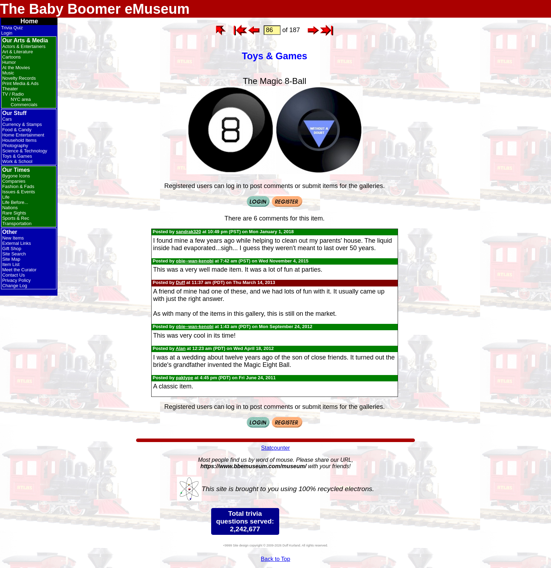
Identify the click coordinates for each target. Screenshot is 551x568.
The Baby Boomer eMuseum (95, 9)
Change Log (14, 285)
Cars (7, 119)
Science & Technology (24, 150)
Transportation (16, 223)
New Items (13, 238)
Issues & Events (18, 191)
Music (8, 72)
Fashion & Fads (18, 186)
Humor (9, 62)
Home (29, 21)
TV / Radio (13, 94)
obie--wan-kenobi (195, 261)
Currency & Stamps (22, 124)
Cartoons (11, 57)
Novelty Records (19, 78)
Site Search (14, 253)
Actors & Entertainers (23, 46)
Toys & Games (17, 156)
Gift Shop (11, 248)
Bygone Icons (16, 176)
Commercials (24, 104)
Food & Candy (16, 129)
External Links (16, 243)
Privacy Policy (16, 280)
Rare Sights (14, 213)
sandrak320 (188, 231)
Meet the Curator (19, 269)
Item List (10, 264)
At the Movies (16, 67)
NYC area (21, 99)
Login (6, 33)
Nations (10, 207)
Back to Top (275, 559)
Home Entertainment (23, 135)
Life (6, 197)
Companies (13, 181)
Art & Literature (17, 51)
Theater (10, 88)
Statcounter (275, 448)
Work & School (17, 161)
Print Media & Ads (20, 83)
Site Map (11, 259)
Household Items (19, 140)
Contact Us (13, 275)
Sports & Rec (15, 218)
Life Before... (15, 202)
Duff (180, 282)
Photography (15, 145)
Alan (180, 348)
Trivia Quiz (12, 27)
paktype (184, 377)
